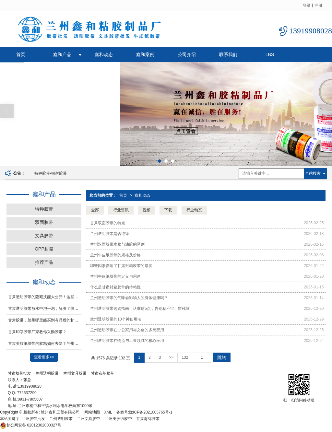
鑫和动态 (104, 54)
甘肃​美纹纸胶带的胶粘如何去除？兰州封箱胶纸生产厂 (44, 343)
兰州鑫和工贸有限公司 (60, 412)
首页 (20, 54)
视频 (146, 210)
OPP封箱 (44, 248)
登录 (307, 5)
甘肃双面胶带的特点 (107, 223)
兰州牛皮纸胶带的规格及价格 (115, 255)
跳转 (221, 357)
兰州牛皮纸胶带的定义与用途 (115, 276)
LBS (270, 54)
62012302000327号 (30, 425)
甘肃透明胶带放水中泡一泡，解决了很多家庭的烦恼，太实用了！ (44, 308)
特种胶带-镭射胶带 (50, 173)
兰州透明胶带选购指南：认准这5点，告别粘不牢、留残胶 (140, 308)
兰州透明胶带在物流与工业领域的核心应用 (127, 340)
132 (185, 357)
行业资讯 (121, 210)
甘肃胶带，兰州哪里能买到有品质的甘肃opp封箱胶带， (44, 320)
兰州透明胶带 (47, 373)
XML (108, 412)
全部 (95, 210)
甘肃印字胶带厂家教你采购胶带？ (37, 332)
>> (171, 357)
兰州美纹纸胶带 (118, 418)
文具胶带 (44, 235)
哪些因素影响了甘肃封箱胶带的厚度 (121, 265)
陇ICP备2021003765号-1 (150, 412)
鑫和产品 (62, 54)
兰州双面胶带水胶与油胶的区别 (117, 244)
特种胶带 (44, 209)
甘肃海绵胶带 (148, 418)
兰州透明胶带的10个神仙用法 (115, 319)
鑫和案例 (145, 54)
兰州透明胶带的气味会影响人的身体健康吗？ (129, 298)
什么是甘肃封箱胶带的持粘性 (115, 287)
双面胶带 (44, 222)
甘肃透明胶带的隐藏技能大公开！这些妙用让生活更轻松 (44, 297)
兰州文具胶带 (75, 373)
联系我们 (228, 54)
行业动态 (194, 210)
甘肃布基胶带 (102, 373)
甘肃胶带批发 (19, 373)
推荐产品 (44, 262)
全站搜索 (313, 173)
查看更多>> (44, 357)
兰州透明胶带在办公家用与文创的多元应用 (127, 330)
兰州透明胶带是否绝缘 (109, 233)
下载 (168, 210)
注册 (318, 5)
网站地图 (92, 412)
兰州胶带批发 (33, 418)
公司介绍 (187, 54)
